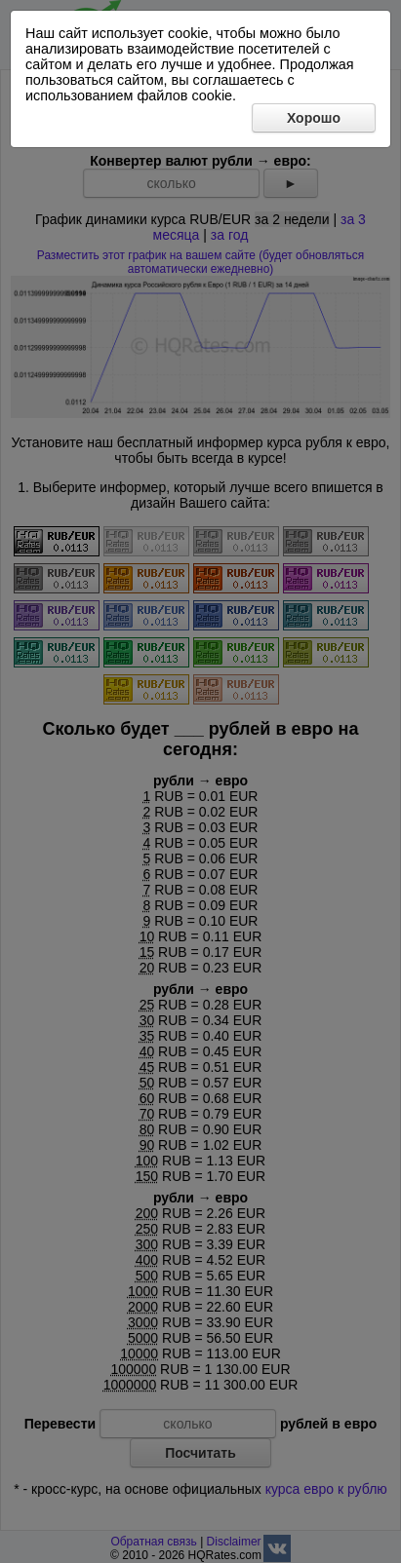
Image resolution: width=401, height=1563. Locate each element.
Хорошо (314, 118)
